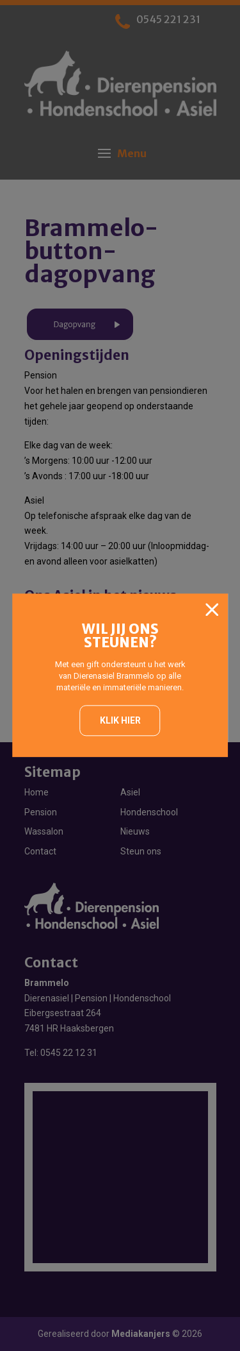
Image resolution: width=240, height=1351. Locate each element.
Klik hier (120, 720)
